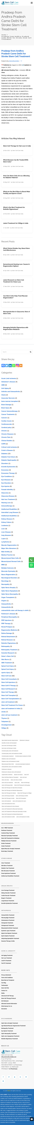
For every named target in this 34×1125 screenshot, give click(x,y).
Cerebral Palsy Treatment (8, 833)
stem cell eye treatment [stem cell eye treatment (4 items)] (7, 782)
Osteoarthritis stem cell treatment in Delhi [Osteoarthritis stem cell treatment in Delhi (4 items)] (12, 766)
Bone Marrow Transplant (7, 980)
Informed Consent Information (9, 1003)
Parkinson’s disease (8, 614)
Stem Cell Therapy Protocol (8, 998)
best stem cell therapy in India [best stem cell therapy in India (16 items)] (9, 748)
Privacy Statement (6, 975)
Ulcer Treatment (5, 863)
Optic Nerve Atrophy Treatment (9, 1023)
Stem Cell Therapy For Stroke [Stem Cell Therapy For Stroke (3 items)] (9, 793)
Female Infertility (7, 489)
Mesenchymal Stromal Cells (11, 561)
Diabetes (4, 453)
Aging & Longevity (8, 951)
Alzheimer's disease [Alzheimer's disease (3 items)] (24, 740)
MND (3, 564)
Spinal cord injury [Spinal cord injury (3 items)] (18, 774)
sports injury (5, 672)
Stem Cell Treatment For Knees (12, 705)
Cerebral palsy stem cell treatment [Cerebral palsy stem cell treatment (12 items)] (10, 750)
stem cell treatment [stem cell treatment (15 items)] (6, 801)
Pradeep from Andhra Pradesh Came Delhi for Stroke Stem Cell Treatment (15, 53)
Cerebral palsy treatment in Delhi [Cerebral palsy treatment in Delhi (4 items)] (23, 756)
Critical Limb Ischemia (9, 447)
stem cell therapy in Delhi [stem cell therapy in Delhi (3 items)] (22, 795)
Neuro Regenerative (8, 574)
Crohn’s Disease (7, 450)
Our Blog (3, 982)
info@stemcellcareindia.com (8, 1057)
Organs (3, 600)
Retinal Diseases (7, 640)
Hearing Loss (6, 502)
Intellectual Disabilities (9, 509)
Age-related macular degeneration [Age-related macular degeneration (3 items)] (10, 740)
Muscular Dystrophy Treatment (9, 835)
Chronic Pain (5, 437)
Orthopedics (6, 910)
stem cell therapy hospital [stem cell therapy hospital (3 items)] (8, 795)
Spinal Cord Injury (7, 666)
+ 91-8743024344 (13, 1068)
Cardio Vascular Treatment (8, 895)
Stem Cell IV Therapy (8, 685)
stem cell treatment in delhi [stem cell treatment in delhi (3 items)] (8, 816)
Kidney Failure (6, 522)
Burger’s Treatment (6, 898)
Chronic (4, 430)
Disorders (4, 463)
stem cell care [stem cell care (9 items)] (23, 777)
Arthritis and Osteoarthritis (10, 391)
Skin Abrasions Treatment (8, 870)
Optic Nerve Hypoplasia (9, 591)
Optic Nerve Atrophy (8, 587)
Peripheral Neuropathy (9, 617)
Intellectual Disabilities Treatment (10, 876)
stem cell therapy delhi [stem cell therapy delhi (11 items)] (7, 785)
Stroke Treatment (6, 843)
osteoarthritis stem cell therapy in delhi (14, 610)
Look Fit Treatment (6, 960)
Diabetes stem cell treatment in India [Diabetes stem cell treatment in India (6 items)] (10, 761)
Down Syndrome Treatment (8, 873)
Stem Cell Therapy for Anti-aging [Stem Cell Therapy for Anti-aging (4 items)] (22, 785)
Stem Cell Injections (8, 682)
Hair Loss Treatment (6, 958)
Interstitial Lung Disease (9, 512)
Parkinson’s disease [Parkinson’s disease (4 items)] (6, 769)
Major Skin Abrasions (8, 548)
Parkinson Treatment (6, 830)
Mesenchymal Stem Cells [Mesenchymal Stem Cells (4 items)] (8, 764)
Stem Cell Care (6, 676)
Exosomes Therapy (8, 473)
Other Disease (6, 858)
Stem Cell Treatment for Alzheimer (10, 838)
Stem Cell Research (8, 689)
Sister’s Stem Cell (7, 656)
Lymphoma (5, 542)
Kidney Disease (6, 519)
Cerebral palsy (6, 427)
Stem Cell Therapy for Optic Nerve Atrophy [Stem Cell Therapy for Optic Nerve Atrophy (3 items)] (12, 787)
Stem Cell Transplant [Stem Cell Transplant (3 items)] (21, 798)
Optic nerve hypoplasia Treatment (10, 1036)
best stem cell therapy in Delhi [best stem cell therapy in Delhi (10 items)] (9, 745)
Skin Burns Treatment (7, 865)
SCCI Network (5, 1001)
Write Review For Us (6, 1006)
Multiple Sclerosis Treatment (8, 840)
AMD (3, 385)
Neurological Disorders (9, 578)
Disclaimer (4, 1008)
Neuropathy (5, 584)
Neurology (5, 581)
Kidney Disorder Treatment (8, 893)
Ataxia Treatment (5, 846)
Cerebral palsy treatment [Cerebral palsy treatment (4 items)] (8, 756)
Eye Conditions (6, 476)
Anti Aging (5, 388)
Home (4, 35)
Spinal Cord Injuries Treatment (9, 933)
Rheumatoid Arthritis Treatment (9, 928)
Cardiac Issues (6, 421)
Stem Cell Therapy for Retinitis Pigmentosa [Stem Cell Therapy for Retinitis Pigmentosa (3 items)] (12, 790)
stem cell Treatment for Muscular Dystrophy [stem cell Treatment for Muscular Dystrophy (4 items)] (12, 808)
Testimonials (4, 985)
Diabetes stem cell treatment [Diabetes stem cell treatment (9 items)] (8, 758)
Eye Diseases (6, 480)
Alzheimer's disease (8, 382)
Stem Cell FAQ (5, 988)
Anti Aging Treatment (7, 955)
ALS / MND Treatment (7, 827)
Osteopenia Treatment (7, 923)
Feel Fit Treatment (6, 963)
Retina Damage (6, 633)
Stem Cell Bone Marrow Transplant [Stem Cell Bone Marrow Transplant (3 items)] (10, 777)
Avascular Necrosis (8, 398)
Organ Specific (7, 885)
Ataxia (3, 395)
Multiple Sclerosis (7, 568)
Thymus (4, 718)
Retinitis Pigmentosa (8, 643)
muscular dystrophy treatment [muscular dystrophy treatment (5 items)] (23, 764)
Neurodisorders (7, 823)
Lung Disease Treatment (7, 900)
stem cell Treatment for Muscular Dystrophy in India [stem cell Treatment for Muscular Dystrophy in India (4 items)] (14, 811)
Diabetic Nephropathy (8, 460)
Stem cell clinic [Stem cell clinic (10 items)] (5, 779)
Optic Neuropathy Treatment (9, 1033)
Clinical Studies (6, 440)
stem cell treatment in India (10, 708)
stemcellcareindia (14, 61)
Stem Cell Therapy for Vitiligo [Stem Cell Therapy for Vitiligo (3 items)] (24, 793)
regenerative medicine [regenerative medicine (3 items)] (7, 774)
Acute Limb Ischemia (8, 378)
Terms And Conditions (7, 977)
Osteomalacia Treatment (7, 920)
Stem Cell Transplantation (10, 698)
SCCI (9, 1090)
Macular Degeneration (9, 545)
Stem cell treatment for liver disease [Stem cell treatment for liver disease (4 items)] (10, 806)
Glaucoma (4, 493)
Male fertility (5, 551)
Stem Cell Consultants (9, 679)
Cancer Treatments (7, 414)
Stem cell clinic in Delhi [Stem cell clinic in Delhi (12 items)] (16, 779)
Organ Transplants (7, 597)
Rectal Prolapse (6, 627)
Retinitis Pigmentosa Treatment (9, 1038)
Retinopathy (5, 646)
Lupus (3, 538)
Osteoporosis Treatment (7, 925)
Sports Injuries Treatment (8, 936)
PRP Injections (6, 620)
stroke (3, 712)
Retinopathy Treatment (9, 649)
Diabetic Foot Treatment (7, 868)
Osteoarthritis (6, 604)
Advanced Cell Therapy (7, 995)
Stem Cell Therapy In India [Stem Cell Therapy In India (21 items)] (8, 798)
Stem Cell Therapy (7, 692)
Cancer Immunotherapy (9, 411)
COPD (3, 444)
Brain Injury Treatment (7, 851)
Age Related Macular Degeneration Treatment (13, 1025)
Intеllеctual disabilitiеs (9, 515)
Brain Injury (5, 408)
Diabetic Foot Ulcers (8, 457)
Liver (3, 529)
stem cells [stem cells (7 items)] (17, 782)
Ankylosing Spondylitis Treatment (10, 938)
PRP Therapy (5, 623)
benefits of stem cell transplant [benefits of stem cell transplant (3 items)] (9, 742)
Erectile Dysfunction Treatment (9, 903)
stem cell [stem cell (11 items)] (26, 774)
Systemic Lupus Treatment (8, 930)
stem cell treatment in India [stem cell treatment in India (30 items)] (22, 816)
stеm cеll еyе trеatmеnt (9, 715)
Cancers (4, 417)
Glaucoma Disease (7, 496)
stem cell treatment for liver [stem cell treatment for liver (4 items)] (8, 803)
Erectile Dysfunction (8, 466)
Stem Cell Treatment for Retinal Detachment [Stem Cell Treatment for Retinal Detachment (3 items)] (12, 814)
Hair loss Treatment (8, 499)
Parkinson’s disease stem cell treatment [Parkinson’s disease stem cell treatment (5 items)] (11, 772)
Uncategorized (6, 725)
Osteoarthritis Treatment (7, 915)
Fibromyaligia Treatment (7, 917)
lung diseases (6, 535)
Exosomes (5, 470)
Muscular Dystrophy (8, 571)
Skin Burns (5, 659)
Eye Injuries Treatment (7, 1031)
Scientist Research (7, 653)
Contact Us (4, 990)
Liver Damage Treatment (7, 890)
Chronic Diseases (7, 434)
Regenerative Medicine (9, 630)
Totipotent (4, 721)
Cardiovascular (6, 424)
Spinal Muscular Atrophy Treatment (10, 848)
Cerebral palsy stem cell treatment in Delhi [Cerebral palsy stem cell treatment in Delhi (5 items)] (12, 753)
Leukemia (4, 525)
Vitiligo (3, 728)
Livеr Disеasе (6, 532)
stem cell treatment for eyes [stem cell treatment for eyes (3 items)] (19, 801)
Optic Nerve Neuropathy (9, 594)
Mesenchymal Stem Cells (10, 558)
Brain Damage (6, 404)
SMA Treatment (6, 662)
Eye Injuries (5, 486)
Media (3, 993)
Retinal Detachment (8, 636)
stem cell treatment (8, 702)
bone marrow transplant (9, 401)
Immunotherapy (6, 506)
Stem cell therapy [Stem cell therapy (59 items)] (25, 782)
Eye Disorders (6, 483)
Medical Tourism (7, 555)
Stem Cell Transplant (8, 695)
